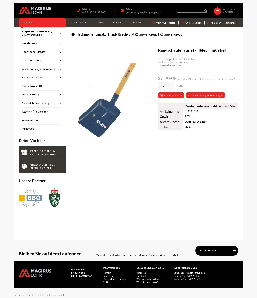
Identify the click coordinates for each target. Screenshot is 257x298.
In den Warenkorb (171, 95)
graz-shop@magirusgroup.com (143, 12)
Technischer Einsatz (91, 34)
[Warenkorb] (226, 10)
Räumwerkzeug (171, 34)
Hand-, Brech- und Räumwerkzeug (132, 34)
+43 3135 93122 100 (93, 12)
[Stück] (166, 86)
